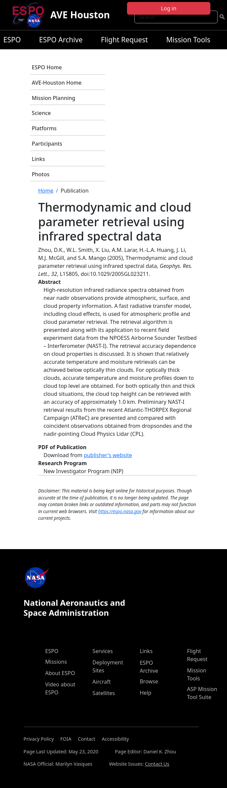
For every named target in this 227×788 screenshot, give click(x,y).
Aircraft (101, 681)
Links (38, 159)
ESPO (12, 39)
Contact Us (157, 764)
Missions (56, 661)
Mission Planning (53, 98)
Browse (149, 681)
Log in (168, 8)
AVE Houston (80, 14)
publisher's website (108, 455)
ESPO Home (47, 67)
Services (102, 651)
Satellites (103, 693)
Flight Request (124, 39)
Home (46, 190)
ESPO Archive (60, 39)
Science (41, 113)
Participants (47, 143)
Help (145, 692)
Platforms (44, 128)
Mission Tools (188, 39)
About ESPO (60, 673)
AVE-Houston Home (56, 82)
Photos (40, 174)
